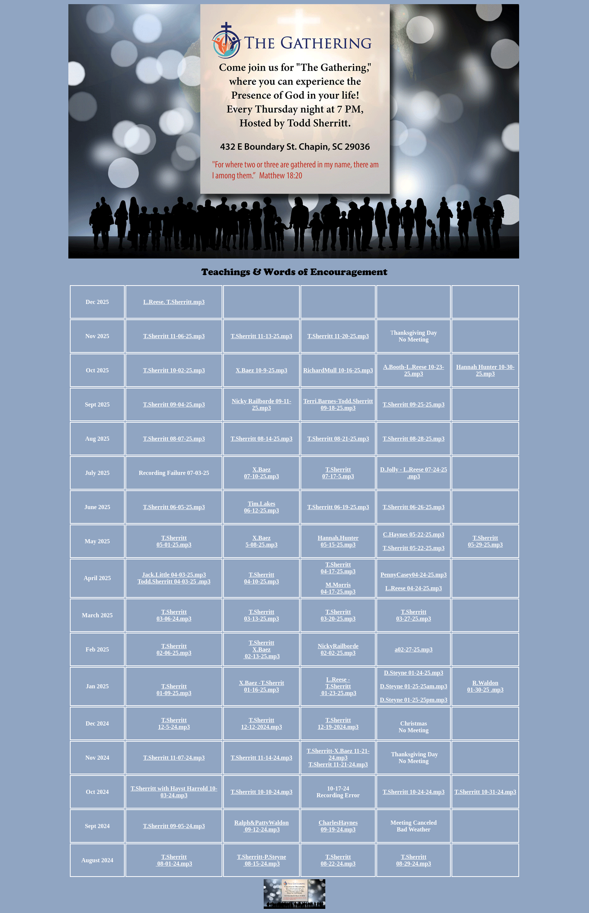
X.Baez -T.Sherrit (261, 683)
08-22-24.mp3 (338, 863)
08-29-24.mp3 (413, 863)
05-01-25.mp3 (174, 544)
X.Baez (261, 469)
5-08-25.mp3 (262, 544)
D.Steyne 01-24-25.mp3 (413, 673)
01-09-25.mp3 (174, 693)
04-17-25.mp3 (338, 571)
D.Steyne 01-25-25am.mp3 (413, 686)
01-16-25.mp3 (261, 689)
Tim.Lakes (261, 503)
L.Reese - (338, 679)
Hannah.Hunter (338, 538)
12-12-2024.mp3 (261, 727)
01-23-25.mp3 (338, 693)
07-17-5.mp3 (338, 476)
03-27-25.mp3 (413, 618)
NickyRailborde (338, 646)
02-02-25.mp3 (338, 653)
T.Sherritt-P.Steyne (261, 857)
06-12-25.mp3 (261, 510)
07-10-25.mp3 (261, 476)
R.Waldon (485, 683)
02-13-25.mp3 (261, 656)
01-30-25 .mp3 (485, 689)
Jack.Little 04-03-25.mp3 (174, 574)
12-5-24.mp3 (174, 727)
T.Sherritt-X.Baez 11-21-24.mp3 (338, 754)
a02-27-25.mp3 (414, 649)
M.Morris (338, 585)
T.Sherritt (338, 469)
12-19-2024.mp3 (338, 727)
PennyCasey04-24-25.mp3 (414, 574)
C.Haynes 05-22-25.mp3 (413, 534)
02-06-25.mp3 (174, 653)
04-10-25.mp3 (261, 581)
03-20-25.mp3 (338, 618)
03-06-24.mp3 (174, 618)
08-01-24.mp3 (174, 863)
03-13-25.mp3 (261, 618)
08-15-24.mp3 (261, 863)
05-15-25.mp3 (338, 544)
